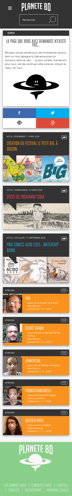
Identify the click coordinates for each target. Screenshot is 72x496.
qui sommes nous (15, 485)
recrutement (33, 490)
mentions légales (58, 490)
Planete (36, 7)
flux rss (62, 485)
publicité (14, 490)
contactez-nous (42, 485)
